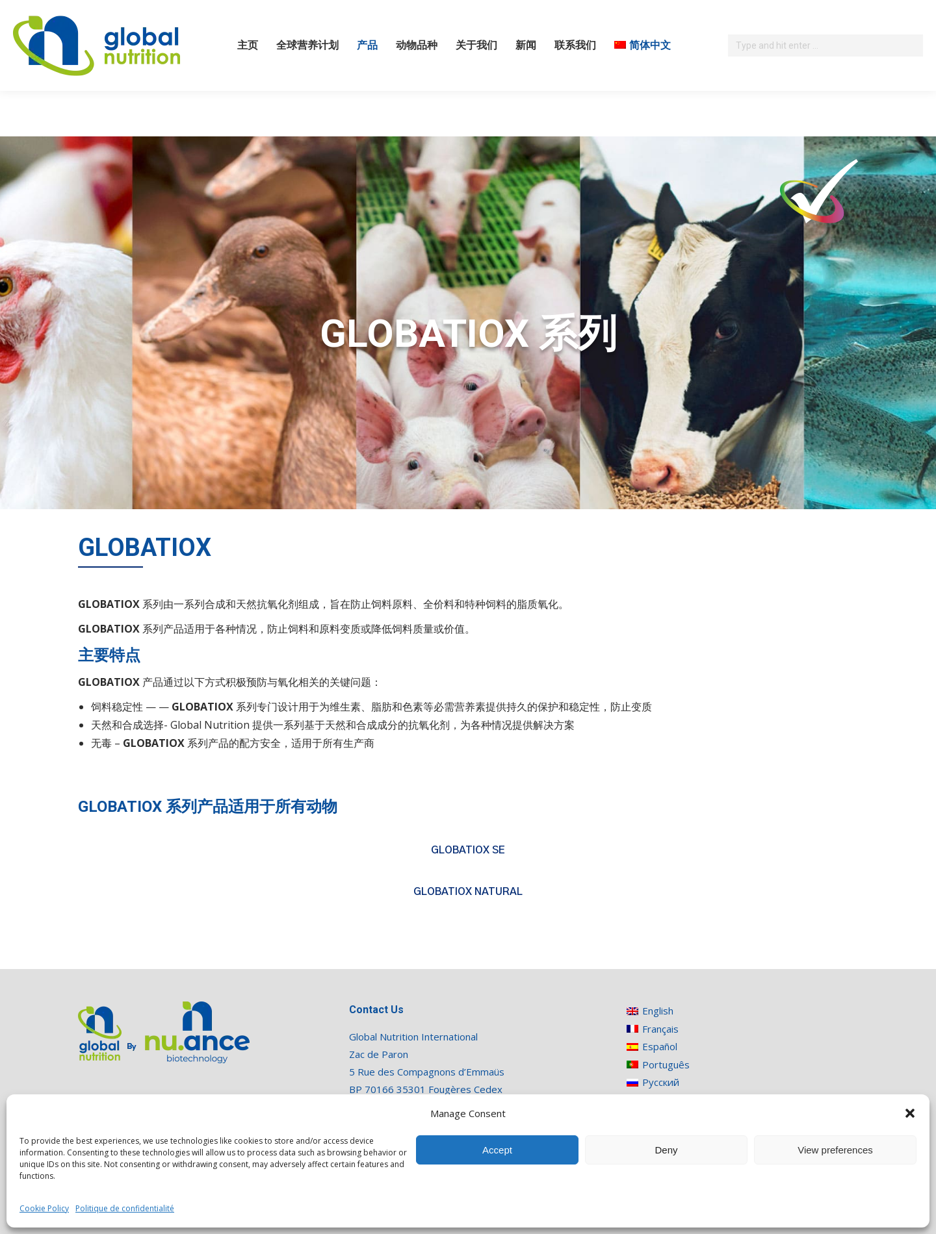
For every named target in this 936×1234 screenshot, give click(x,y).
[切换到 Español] (658, 1046)
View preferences (835, 1149)
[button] (910, 1113)
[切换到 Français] (658, 1028)
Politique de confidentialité (124, 1208)
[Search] (825, 45)
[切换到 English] (658, 1011)
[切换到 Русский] (658, 1082)
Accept (497, 1149)
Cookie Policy (44, 1208)
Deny (666, 1149)
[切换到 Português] (658, 1064)
